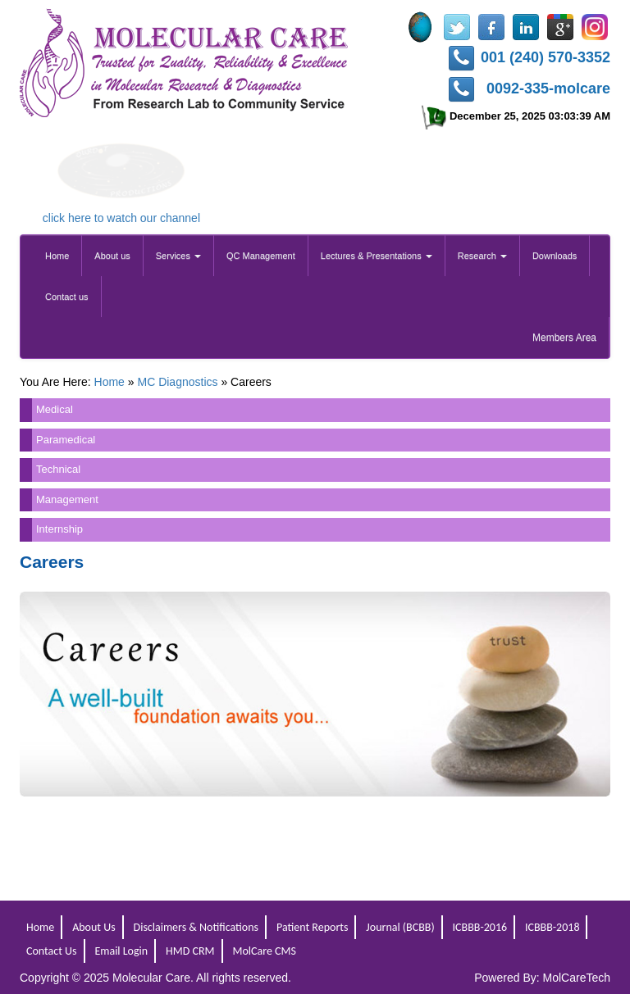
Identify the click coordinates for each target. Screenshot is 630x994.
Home (57, 256)
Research (482, 256)
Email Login (121, 951)
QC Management (260, 256)
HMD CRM (190, 951)
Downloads (554, 256)
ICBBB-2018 (552, 927)
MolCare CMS (263, 951)
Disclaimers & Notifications (196, 927)
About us (112, 256)
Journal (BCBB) (400, 927)
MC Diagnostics (177, 381)
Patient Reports (312, 927)
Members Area (564, 337)
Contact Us (51, 951)
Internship (59, 529)
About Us (94, 927)
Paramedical (65, 439)
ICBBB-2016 (480, 927)
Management (67, 499)
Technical (58, 469)
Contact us (67, 297)
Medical (54, 409)
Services (178, 256)
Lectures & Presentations (376, 256)
